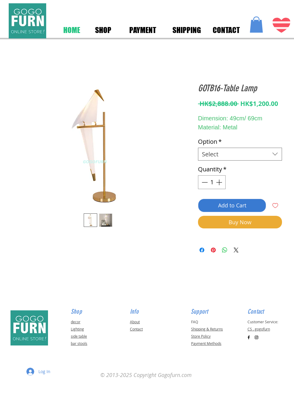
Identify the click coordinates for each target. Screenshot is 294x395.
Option (210, 141)
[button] (256, 25)
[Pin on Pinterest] (213, 250)
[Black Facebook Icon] (248, 337)
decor (75, 321)
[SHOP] (103, 30)
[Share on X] (236, 250)
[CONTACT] (226, 30)
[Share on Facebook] (202, 250)
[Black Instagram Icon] (256, 337)
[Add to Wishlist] (275, 205)
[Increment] (219, 182)
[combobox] (240, 154)
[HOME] (71, 30)
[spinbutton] (211, 182)
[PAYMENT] (143, 30)
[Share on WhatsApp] (224, 250)
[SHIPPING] (186, 30)
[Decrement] (204, 182)
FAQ (194, 321)
